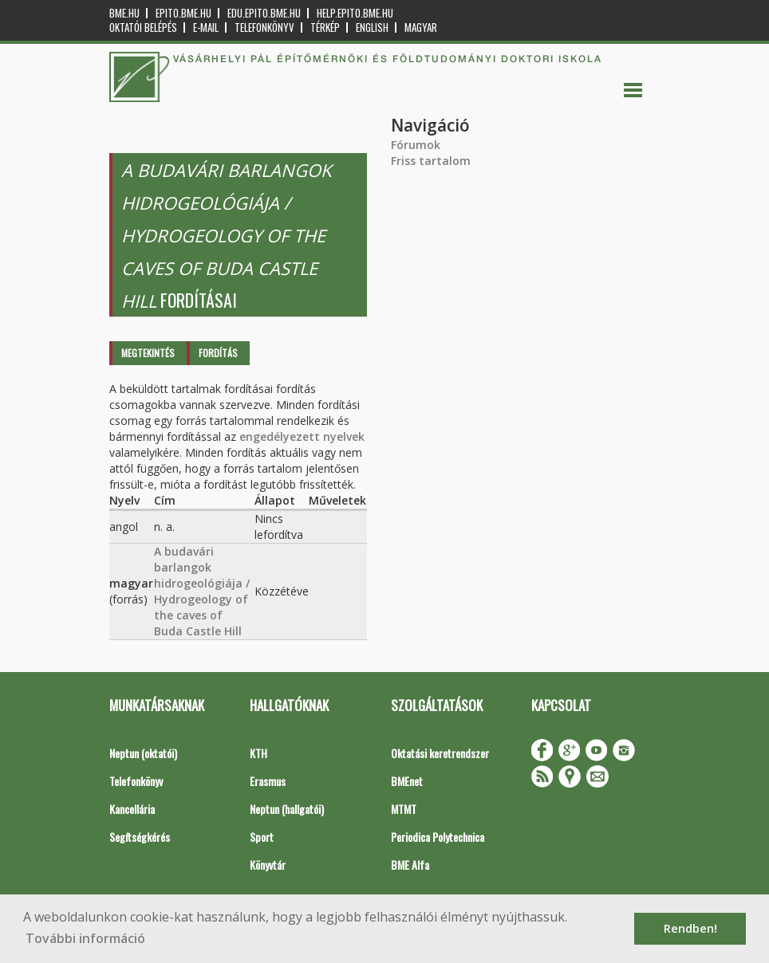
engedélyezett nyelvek (302, 436)
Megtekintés (148, 353)
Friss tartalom (431, 160)
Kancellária (132, 808)
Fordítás (218, 353)
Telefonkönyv (264, 27)
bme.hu (124, 13)
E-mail (206, 27)
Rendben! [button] (690, 928)
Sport (262, 836)
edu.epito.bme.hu (264, 13)
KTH (258, 753)
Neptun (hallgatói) (287, 808)
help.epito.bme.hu (355, 13)
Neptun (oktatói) (143, 753)
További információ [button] (85, 938)
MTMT (403, 808)
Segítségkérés (139, 836)
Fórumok (415, 144)
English (372, 27)
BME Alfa (410, 864)
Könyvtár (268, 864)
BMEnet (407, 780)
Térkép (325, 27)
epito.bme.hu (183, 13)
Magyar (420, 27)
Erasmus (268, 780)
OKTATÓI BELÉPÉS (143, 27)
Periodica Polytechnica (437, 836)
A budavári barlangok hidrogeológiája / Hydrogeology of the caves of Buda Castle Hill (202, 591)
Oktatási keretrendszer (440, 753)
